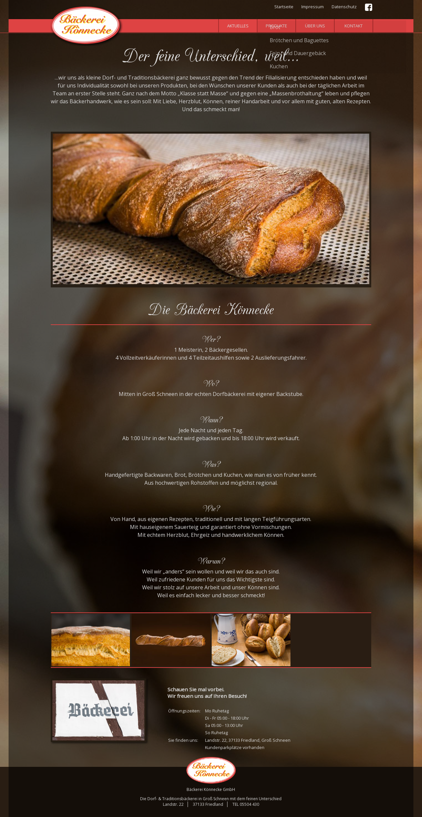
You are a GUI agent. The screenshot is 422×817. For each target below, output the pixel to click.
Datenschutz (344, 7)
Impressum (312, 7)
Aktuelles (238, 26)
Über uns (315, 26)
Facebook (369, 7)
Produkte (276, 26)
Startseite (283, 7)
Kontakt (354, 26)
